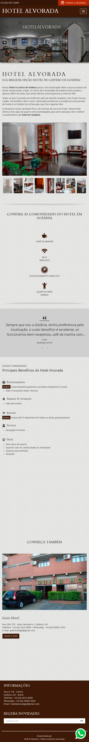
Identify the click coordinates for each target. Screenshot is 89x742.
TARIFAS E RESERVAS (73, 3)
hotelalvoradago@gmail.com (25, 703)
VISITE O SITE (10, 636)
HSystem (34, 739)
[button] (4, 39)
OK (81, 720)
